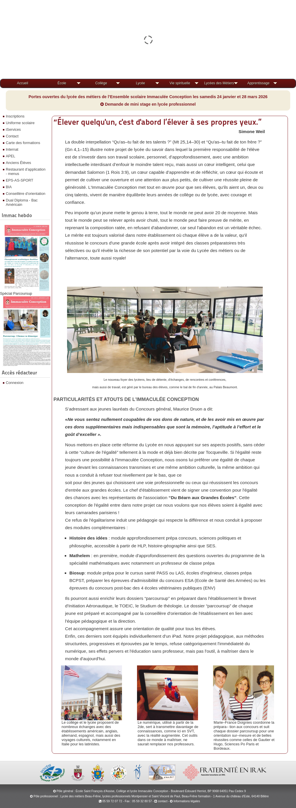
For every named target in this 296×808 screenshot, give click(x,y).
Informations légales (186, 801)
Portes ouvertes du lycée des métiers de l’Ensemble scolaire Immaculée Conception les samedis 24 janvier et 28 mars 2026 (148, 96)
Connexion (14, 382)
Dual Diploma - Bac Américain (22, 202)
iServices (13, 129)
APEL (10, 156)
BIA (9, 187)
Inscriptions (15, 116)
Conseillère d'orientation (25, 193)
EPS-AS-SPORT (19, 180)
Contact (12, 136)
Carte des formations (23, 143)
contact (160, 801)
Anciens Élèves (18, 163)
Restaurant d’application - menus (25, 171)
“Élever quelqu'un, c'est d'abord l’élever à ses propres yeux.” (157, 122)
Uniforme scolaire (20, 123)
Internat (12, 149)
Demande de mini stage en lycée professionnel (148, 104)
